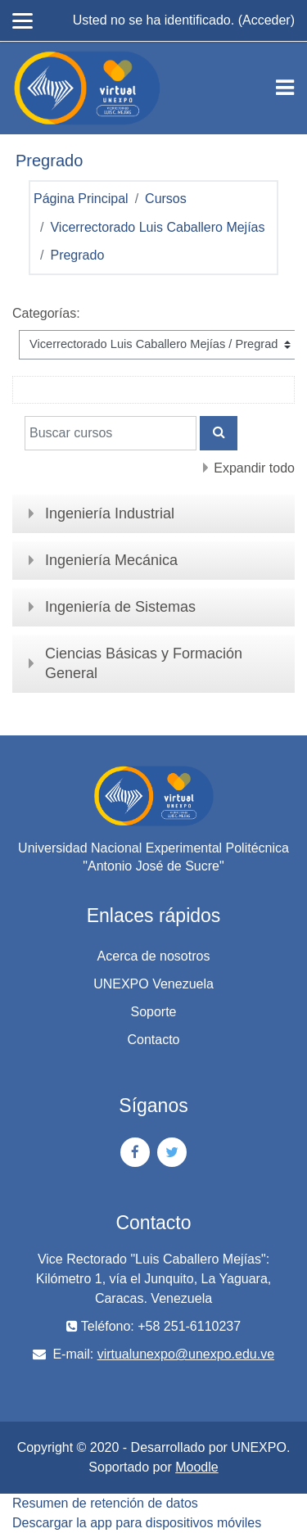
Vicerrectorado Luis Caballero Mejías (157, 227)
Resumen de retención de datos (105, 1503)
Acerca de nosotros (153, 956)
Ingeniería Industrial (109, 513)
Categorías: (46, 313)
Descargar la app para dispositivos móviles (136, 1523)
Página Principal (81, 199)
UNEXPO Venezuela (153, 984)
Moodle (196, 1467)
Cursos (166, 199)
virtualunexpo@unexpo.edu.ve (185, 1354)
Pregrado (77, 255)
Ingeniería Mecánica (111, 560)
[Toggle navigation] (285, 87)
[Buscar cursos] (110, 433)
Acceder (266, 20)
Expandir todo (254, 468)
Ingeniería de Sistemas (120, 607)
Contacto (153, 1040)
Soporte (153, 1012)
